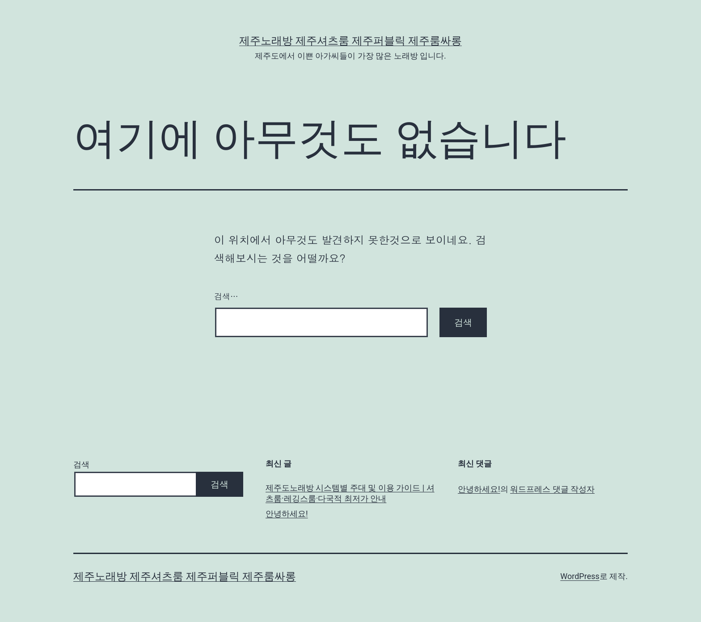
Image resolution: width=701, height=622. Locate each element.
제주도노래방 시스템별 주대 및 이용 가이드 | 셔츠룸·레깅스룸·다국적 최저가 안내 (350, 493)
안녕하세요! (287, 513)
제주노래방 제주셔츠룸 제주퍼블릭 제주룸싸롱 (350, 40)
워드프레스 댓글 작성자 (552, 489)
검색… (226, 296)
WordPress (579, 576)
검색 (81, 464)
